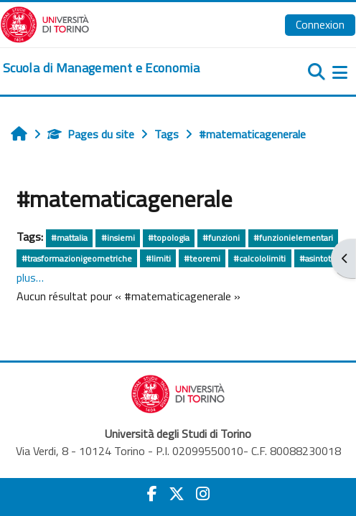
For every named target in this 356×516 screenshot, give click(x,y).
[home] (101, 68)
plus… (30, 277)
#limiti (158, 258)
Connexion (320, 24)
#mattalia (69, 237)
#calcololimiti (259, 258)
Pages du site (90, 134)
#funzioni (221, 237)
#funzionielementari (293, 237)
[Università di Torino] (45, 23)
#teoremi (202, 258)
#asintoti (316, 258)
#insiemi (118, 237)
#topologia (168, 237)
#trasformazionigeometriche (77, 258)
